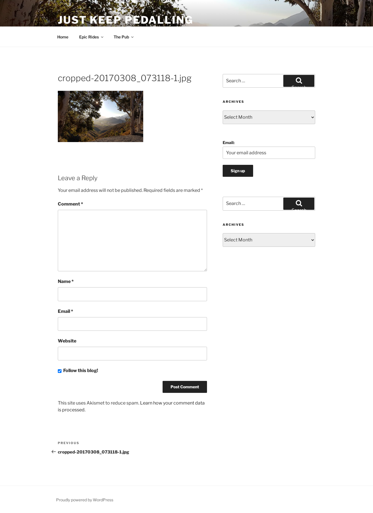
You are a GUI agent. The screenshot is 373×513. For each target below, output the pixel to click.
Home (62, 36)
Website (67, 341)
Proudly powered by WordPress (84, 499)
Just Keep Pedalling (125, 20)
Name (66, 281)
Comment (70, 204)
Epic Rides (91, 36)
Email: (229, 142)
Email (65, 311)
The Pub (124, 36)
